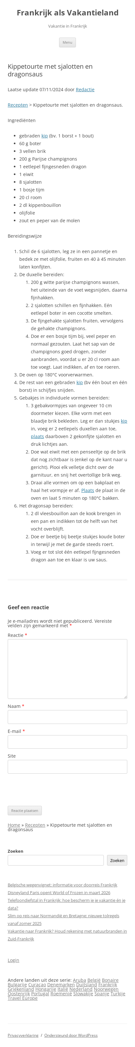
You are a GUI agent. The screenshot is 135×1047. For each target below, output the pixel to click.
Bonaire (110, 980)
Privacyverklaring (23, 1035)
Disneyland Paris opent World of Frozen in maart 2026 (59, 892)
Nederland (81, 989)
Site (12, 756)
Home (14, 825)
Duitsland (86, 984)
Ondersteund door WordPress (71, 1035)
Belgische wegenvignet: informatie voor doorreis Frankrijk (62, 885)
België (94, 980)
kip (44, 136)
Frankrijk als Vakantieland (68, 13)
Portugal (40, 993)
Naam (16, 706)
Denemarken (61, 984)
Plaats (87, 490)
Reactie (17, 635)
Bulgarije (17, 984)
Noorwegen (106, 989)
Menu (67, 42)
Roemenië (61, 993)
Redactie (85, 89)
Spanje (101, 993)
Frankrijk (107, 984)
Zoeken (15, 851)
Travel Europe (23, 998)
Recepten (18, 105)
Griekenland (21, 989)
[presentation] (56, 789)
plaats (37, 436)
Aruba (79, 980)
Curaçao (37, 984)
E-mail (16, 731)
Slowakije (83, 993)
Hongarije (45, 989)
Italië (63, 989)
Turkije (118, 993)
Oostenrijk (19, 993)
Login (13, 960)
